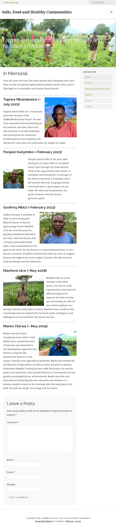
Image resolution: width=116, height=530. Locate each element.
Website (11, 484)
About (87, 77)
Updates (88, 95)
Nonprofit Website (43, 521)
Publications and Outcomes (97, 89)
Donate (88, 100)
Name (11, 459)
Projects (88, 83)
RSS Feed (70, 521)
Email (11, 472)
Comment (13, 422)
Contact (88, 106)
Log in (78, 521)
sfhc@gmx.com (11, 2)
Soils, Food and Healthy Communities (37, 12)
